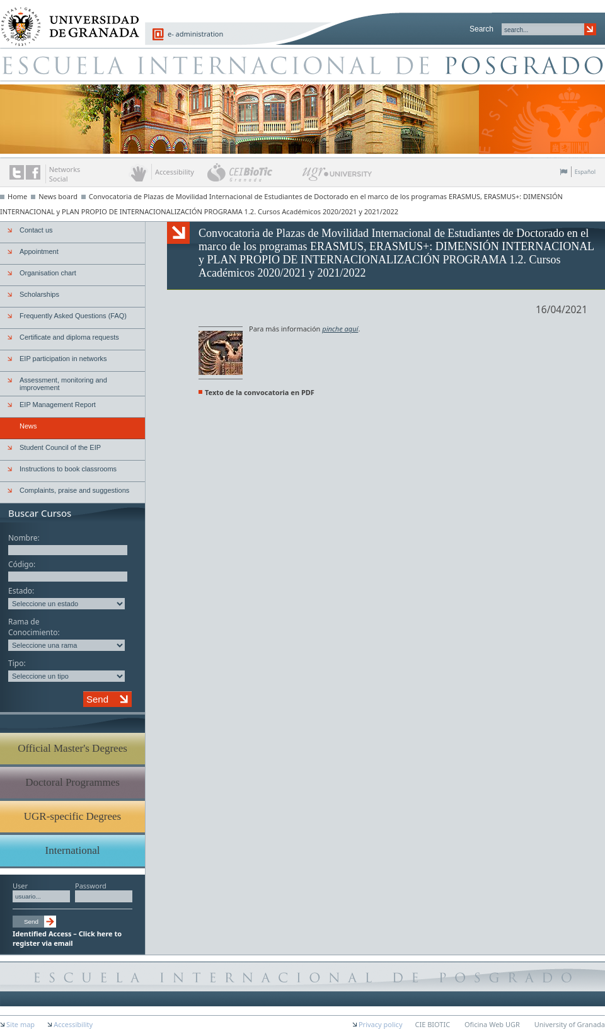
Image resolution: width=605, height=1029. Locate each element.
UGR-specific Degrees (72, 816)
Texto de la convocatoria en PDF (259, 392)
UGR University (337, 177)
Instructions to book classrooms (68, 469)
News (28, 426)
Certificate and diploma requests (69, 337)
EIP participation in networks (63, 358)
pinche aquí (340, 328)
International (72, 850)
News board (58, 196)
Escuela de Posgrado (302, 64)
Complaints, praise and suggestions (74, 490)
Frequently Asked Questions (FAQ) (73, 315)
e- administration (195, 33)
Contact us (36, 230)
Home (17, 196)
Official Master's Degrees (72, 748)
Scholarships (39, 294)
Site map (20, 1024)
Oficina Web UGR (492, 1024)
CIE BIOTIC (433, 1024)
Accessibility (73, 1024)
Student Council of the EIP (60, 447)
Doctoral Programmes (72, 782)
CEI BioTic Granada (254, 172)
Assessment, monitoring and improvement (63, 383)
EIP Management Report (58, 404)
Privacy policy (381, 1024)
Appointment (39, 251)
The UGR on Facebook (33, 172)
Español (585, 172)
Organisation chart (48, 273)
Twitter (16, 172)
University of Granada (65, 19)
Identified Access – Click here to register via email (67, 938)
